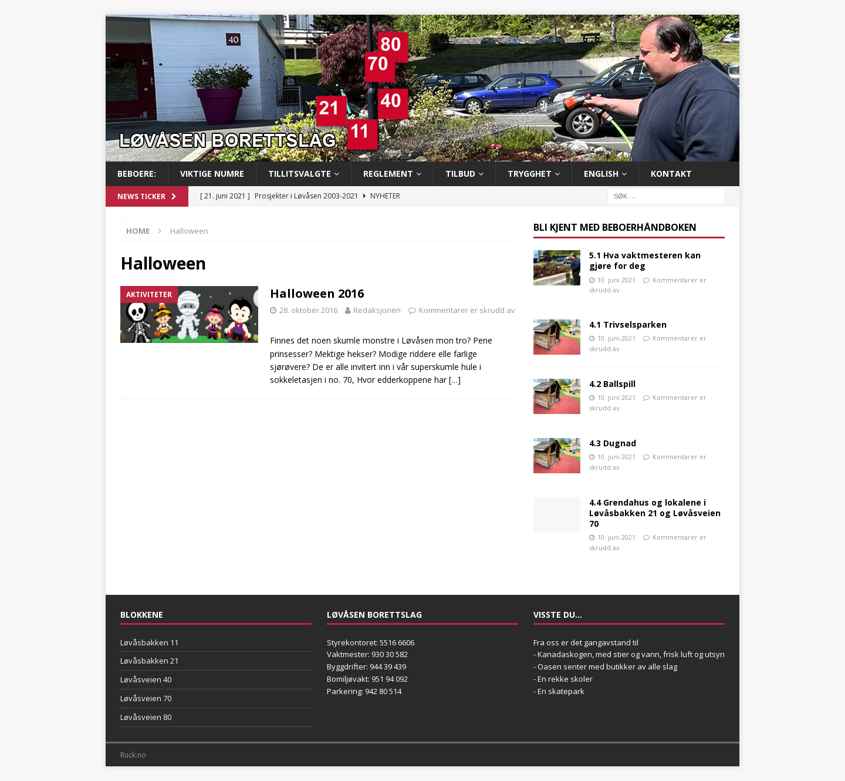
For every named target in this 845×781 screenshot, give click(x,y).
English (601, 173)
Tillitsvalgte (299, 173)
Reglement (388, 173)
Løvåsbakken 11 (149, 642)
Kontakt (671, 173)
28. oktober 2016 (308, 310)
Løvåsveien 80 (145, 717)
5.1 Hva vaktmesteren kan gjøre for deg (645, 260)
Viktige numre (212, 173)
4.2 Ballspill (612, 383)
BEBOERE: (136, 173)
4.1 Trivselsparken (628, 324)
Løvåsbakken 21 (149, 660)
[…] (455, 379)
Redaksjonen (377, 310)
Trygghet (530, 173)
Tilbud (460, 173)
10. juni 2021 (616, 279)
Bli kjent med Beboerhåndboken (615, 227)
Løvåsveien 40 (145, 679)
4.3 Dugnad (612, 443)
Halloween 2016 (317, 293)
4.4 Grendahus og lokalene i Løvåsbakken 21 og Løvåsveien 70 (655, 513)
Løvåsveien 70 (145, 698)
